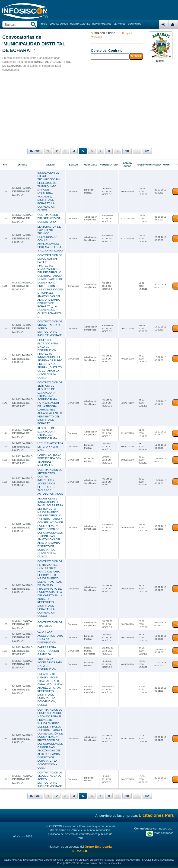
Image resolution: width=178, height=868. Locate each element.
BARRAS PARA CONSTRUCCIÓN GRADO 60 (48, 650)
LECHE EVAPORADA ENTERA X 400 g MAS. (50, 446)
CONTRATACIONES (80, 24)
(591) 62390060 (159, 833)
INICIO (35, 151)
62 (147, 151)
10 (127, 151)
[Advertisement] (89, 108)
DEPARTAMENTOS (101, 24)
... (137, 151)
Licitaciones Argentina (128, 859)
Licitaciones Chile (53, 859)
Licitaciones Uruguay (76, 859)
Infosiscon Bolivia (31, 859)
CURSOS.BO (71, 863)
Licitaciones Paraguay (102, 859)
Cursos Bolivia (89, 863)
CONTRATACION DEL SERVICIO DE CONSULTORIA (49, 218)
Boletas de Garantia (110, 863)
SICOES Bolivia (150, 859)
